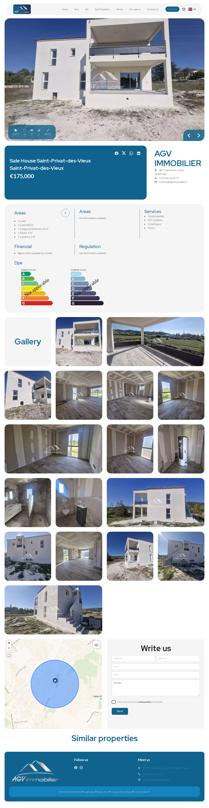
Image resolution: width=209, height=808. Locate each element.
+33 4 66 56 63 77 (169, 177)
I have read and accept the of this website (140, 702)
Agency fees (103, 792)
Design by (142, 792)
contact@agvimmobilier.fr (173, 181)
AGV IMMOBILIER (177, 158)
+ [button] (9, 643)
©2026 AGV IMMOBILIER (70, 792)
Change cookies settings (121, 792)
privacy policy (145, 702)
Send (120, 711)
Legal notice (89, 792)
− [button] (9, 648)
